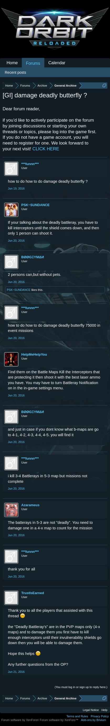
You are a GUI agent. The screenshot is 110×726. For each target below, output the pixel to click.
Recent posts (15, 72)
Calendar (56, 63)
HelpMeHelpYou (34, 354)
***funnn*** (30, 164)
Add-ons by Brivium (93, 720)
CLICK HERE (45, 148)
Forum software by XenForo (20, 720)
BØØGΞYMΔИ (32, 257)
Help (104, 710)
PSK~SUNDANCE (35, 205)
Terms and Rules (77, 716)
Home (12, 63)
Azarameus (30, 505)
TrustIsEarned (32, 593)
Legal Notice (91, 710)
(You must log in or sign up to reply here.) (81, 687)
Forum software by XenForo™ (59, 720)
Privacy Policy (100, 716)
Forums (33, 63)
